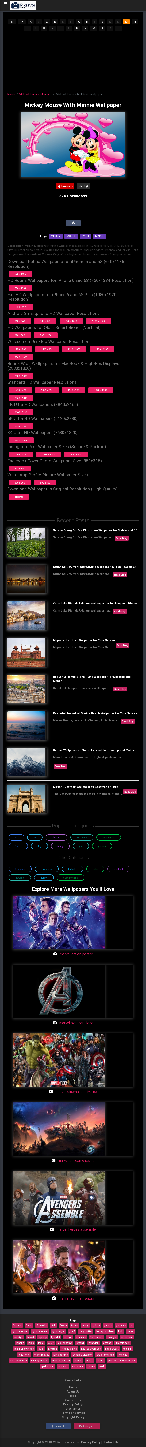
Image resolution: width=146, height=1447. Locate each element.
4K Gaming (46, 869)
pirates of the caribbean (122, 1360)
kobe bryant (112, 1348)
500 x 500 (45, 482)
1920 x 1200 (102, 349)
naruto (100, 1360)
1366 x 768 (47, 390)
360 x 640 (20, 321)
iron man (81, 1337)
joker (50, 1343)
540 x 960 (45, 321)
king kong (24, 1354)
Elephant (118, 869)
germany (121, 1325)
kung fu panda (69, 1348)
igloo (31, 1343)
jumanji (80, 1343)
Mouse (71, 236)
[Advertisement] (73, 60)
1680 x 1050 (74, 349)
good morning (20, 1331)
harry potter (85, 1331)
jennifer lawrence (24, 1348)
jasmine (107, 1343)
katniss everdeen (91, 1348)
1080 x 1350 (21, 454)
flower (63, 1325)
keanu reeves (41, 1354)
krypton (52, 1348)
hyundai (55, 1337)
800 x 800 (20, 482)
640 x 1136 (20, 274)
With (85, 236)
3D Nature (82, 837)
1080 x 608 (76, 454)
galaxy (96, 1325)
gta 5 (72, 1331)
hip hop (43, 1337)
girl (131, 1325)
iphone (20, 1343)
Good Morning (70, 877)
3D (12, 22)
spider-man (47, 1366)
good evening (40, 1331)
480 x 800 (20, 335)
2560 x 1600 (21, 357)
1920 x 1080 (100, 390)
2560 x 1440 (21, 398)
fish (53, 1325)
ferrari (29, 1325)
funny (85, 1325)
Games (102, 846)
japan (41, 1348)
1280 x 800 (20, 349)
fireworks (41, 1325)
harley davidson (105, 1331)
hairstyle (18, 1337)
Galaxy (43, 877)
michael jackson (61, 1360)
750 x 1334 (20, 288)
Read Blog (121, 538)
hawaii (30, 1337)
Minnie (99, 236)
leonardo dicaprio (82, 1354)
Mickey (55, 236)
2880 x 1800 (21, 376)
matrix (89, 1360)
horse (130, 1331)
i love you (112, 1337)
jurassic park (123, 1343)
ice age (68, 1337)
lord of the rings (105, 1354)
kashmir (127, 1348)
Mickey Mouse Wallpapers (35, 94)
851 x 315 (20, 468)
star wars (63, 1366)
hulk (120, 1331)
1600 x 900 (73, 390)
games (108, 1325)
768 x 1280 (46, 335)
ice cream (127, 1337)
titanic (91, 1366)
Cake (95, 869)
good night (58, 1331)
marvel (78, 1360)
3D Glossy (20, 869)
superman (77, 1366)
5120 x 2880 (21, 426)
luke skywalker (18, 1360)
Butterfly (72, 869)
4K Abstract (108, 837)
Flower (18, 846)
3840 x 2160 (21, 412)
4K (21, 22)
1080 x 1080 (48, 454)
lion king (122, 1354)
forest (74, 1325)
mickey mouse (39, 1360)
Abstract (56, 837)
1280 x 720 (20, 390)
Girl (81, 846)
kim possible (60, 1354)
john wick (93, 1343)
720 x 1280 (71, 321)
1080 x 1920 (21, 307)
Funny (60, 846)
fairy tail (17, 1325)
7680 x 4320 (21, 440)
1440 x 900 (47, 349)
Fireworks (20, 877)
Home (11, 94)
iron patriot (96, 1337)
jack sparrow (65, 1343)
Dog (39, 846)
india (41, 1343)
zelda (102, 1366)
